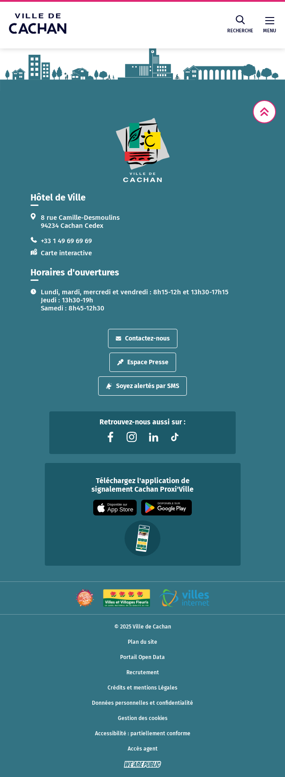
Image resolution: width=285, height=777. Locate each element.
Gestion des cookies (143, 718)
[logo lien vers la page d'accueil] (142, 150)
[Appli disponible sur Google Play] (166, 507)
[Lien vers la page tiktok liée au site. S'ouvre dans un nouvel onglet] (175, 437)
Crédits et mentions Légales (142, 688)
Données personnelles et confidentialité (142, 703)
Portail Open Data (142, 657)
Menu (269, 25)
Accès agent (143, 749)
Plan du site (142, 642)
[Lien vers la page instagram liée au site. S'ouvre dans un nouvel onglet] (131, 437)
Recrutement (142, 672)
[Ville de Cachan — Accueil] (37, 31)
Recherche (240, 24)
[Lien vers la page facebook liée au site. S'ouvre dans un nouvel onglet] (110, 437)
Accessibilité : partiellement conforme (142, 733)
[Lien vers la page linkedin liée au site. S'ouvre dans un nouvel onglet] (153, 437)
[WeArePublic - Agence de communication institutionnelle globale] (142, 764)
